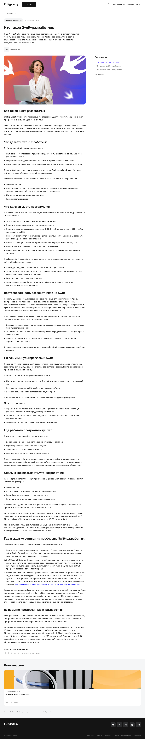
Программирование (13, 20)
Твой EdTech (90, 735)
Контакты (99, 735)
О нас (138, 4)
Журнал (130, 4)
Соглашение (137, 735)
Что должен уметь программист (109, 69)
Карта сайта (108, 735)
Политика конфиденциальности (122, 735)
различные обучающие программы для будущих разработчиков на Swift (48, 584)
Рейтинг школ (118, 4)
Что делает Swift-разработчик (109, 66)
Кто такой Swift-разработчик (108, 62)
